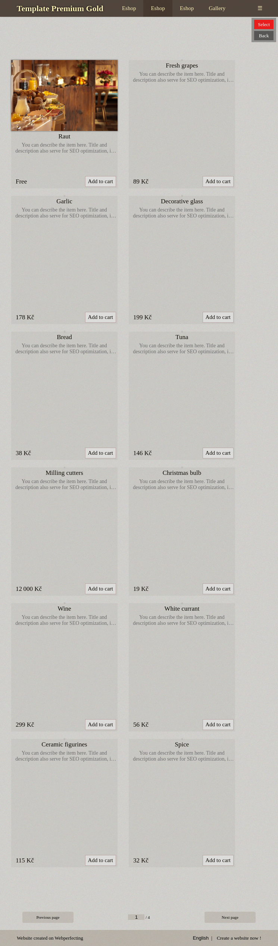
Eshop (129, 8)
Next (230, 917)
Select (264, 24)
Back (264, 35)
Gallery (217, 8)
